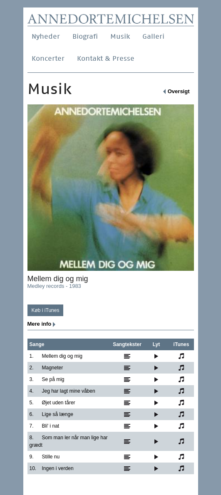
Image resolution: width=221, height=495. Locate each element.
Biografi (85, 36)
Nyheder (46, 36)
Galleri (153, 36)
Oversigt (179, 91)
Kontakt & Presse (105, 58)
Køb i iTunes (46, 310)
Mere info (39, 324)
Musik (120, 36)
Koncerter (48, 58)
